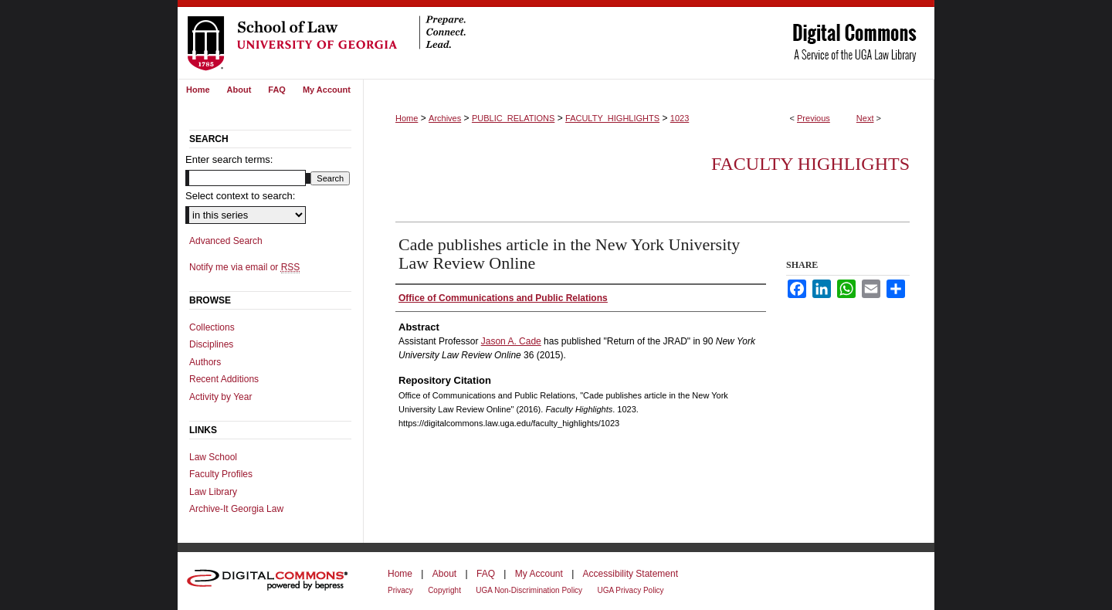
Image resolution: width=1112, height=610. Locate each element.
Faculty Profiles (221, 474)
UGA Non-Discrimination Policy (529, 590)
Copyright (444, 590)
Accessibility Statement (630, 573)
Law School (213, 457)
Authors (205, 362)
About (444, 573)
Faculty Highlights (810, 164)
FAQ (485, 573)
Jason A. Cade (511, 341)
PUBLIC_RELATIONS (513, 118)
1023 (679, 118)
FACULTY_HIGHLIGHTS (612, 118)
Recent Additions (224, 379)
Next (865, 118)
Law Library (213, 491)
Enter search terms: (229, 159)
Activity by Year (220, 396)
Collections (212, 327)
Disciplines (211, 344)
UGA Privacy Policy (630, 590)
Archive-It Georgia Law (236, 508)
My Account (539, 573)
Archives (445, 118)
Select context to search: (240, 196)
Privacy (400, 590)
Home (406, 118)
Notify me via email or (244, 267)
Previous (813, 118)
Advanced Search (226, 241)
